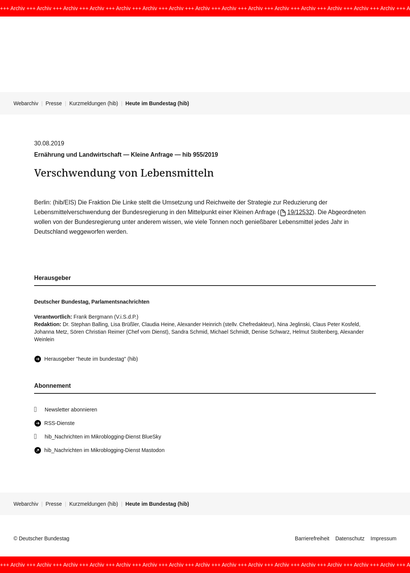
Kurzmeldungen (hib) (93, 103)
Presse (54, 103)
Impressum (383, 538)
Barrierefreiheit (312, 538)
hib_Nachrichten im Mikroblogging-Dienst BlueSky (103, 437)
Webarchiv (26, 103)
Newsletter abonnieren (71, 410)
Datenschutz (350, 538)
